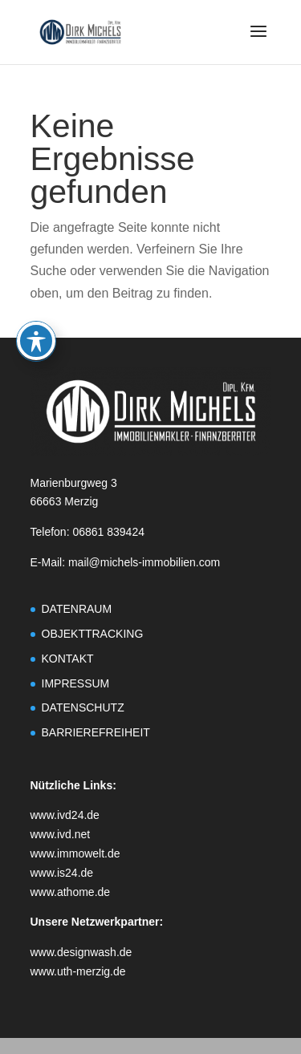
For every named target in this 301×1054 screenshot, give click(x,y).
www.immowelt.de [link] (75, 853)
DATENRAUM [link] (77, 608)
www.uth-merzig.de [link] (78, 971)
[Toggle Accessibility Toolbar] (36, 295)
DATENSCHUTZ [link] (83, 707)
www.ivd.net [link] (61, 834)
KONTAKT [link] (68, 658)
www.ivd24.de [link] (65, 815)
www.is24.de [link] (62, 872)
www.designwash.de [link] (81, 952)
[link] (80, 31)
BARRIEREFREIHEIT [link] (96, 732)
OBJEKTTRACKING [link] (93, 633)
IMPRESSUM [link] (76, 683)
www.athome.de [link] (71, 892)
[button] (258, 41)
